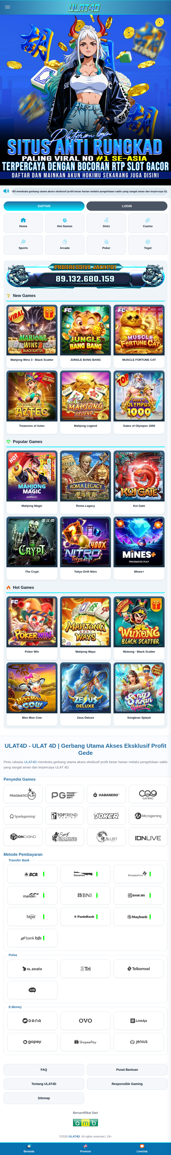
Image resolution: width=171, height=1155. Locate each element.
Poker (106, 245)
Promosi (85, 1148)
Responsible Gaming (127, 1084)
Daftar (44, 206)
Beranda (29, 1148)
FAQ (44, 1069)
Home (23, 223)
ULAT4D (30, 762)
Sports (23, 245)
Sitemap (44, 1098)
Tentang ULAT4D (43, 1084)
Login (127, 206)
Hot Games (64, 223)
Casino (148, 223)
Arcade (65, 245)
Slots (106, 223)
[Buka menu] (8, 7)
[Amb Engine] (85, 1124)
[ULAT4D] (85, 7)
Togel (148, 245)
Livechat (142, 1148)
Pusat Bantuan (127, 1069)
